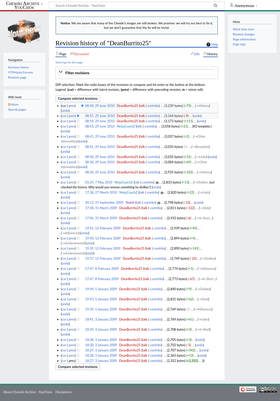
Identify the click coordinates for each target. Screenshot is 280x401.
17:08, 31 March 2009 (101, 208)
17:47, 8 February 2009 (102, 268)
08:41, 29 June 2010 (100, 136)
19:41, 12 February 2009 (103, 228)
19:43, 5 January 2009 (101, 299)
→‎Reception (200, 147)
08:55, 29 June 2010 (100, 116)
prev (72, 106)
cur (64, 116)
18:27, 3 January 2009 (101, 361)
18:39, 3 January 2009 (101, 329)
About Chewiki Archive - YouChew (27, 392)
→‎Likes (203, 319)
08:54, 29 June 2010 (100, 121)
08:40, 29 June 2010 (100, 157)
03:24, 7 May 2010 (98, 182)
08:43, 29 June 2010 (100, 126)
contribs (153, 106)
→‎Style (205, 208)
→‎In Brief (203, 329)
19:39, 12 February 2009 (103, 248)
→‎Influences (70, 233)
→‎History (202, 106)
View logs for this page (68, 62)
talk (142, 106)
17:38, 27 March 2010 (101, 192)
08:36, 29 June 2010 (100, 172)
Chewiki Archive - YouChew (24, 5)
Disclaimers (63, 392)
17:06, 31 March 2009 (101, 218)
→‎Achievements (73, 243)
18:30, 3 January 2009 (101, 345)
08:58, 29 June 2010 (100, 106)
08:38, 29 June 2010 (100, 162)
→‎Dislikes (201, 182)
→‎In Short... (204, 218)
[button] (137, 72)
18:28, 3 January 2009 (101, 355)
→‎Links (201, 157)
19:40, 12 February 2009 (103, 238)
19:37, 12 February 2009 (103, 258)
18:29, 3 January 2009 (101, 350)
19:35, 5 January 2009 (101, 309)
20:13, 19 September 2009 (104, 202)
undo (65, 110)
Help (214, 44)
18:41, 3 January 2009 (101, 319)
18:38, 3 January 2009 (101, 340)
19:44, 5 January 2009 (101, 289)
